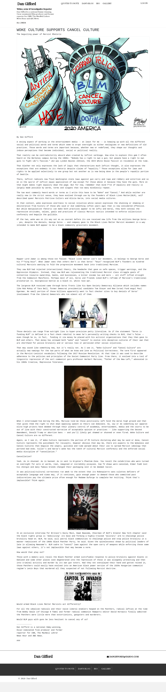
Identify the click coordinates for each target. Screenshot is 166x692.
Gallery (107, 3)
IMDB (23, 23)
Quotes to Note (70, 3)
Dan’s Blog (87, 3)
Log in (144, 3)
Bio (18, 23)
